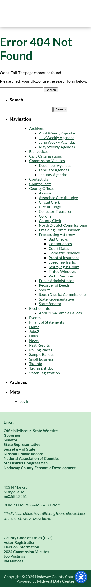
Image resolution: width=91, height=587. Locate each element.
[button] (45, 13)
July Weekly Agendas (56, 137)
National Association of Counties (31, 458)
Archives (36, 128)
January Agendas (53, 174)
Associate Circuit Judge (58, 197)
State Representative (56, 299)
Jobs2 (34, 331)
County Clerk (50, 220)
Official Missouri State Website (31, 430)
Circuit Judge (50, 206)
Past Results (39, 345)
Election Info (39, 308)
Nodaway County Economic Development (40, 467)
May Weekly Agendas (57, 146)
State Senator (50, 303)
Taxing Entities (41, 368)
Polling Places (40, 349)
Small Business (41, 359)
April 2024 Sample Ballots (60, 312)
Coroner (46, 216)
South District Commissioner (63, 294)
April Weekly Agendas (57, 133)
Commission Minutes (47, 160)
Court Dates (59, 248)
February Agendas (54, 170)
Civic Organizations (45, 156)
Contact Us (38, 179)
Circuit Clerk (49, 202)
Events (35, 317)
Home (34, 326)
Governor (12, 435)
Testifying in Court (64, 266)
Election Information (21, 547)
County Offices (41, 188)
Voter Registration (44, 372)
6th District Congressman (26, 463)
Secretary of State (19, 449)
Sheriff (44, 289)
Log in (24, 401)
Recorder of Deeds (54, 285)
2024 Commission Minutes (26, 551)
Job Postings (14, 556)
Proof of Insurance (64, 257)
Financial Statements (46, 322)
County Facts (40, 183)
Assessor (46, 193)
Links (33, 336)
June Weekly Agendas (57, 142)
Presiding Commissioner (59, 229)
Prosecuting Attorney (57, 234)
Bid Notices (38, 151)
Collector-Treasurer (55, 211)
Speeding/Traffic (62, 262)
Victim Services (61, 276)
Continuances (60, 243)
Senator (10, 439)
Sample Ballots (41, 354)
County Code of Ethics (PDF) (28, 537)
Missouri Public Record (23, 453)
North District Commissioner (63, 225)
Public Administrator (56, 280)
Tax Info (35, 363)
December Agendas (55, 165)
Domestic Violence (64, 253)
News (34, 340)
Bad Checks (58, 239)
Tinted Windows (62, 271)
